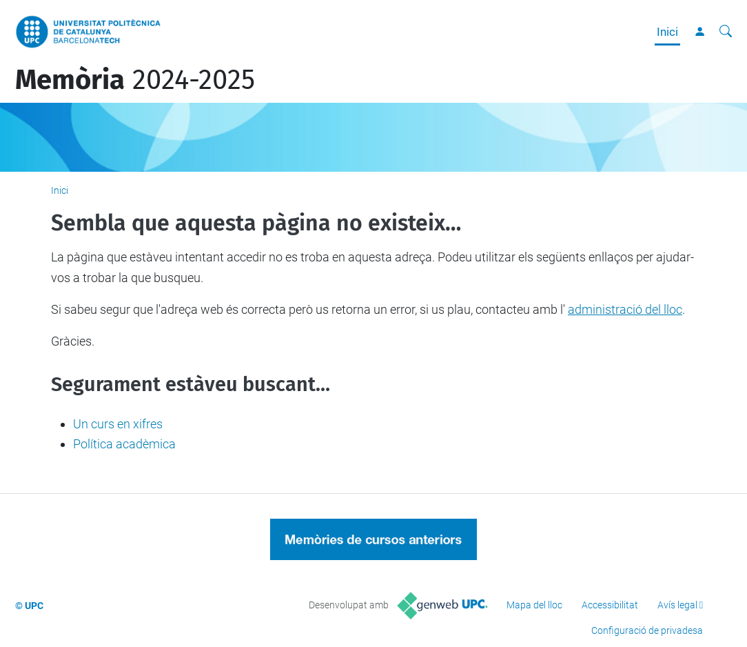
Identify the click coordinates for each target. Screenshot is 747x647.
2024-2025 (135, 80)
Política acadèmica (124, 444)
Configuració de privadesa (647, 630)
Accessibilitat (610, 604)
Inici (667, 32)
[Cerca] (725, 31)
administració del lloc (625, 309)
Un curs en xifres (118, 424)
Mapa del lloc (534, 604)
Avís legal (677, 604)
